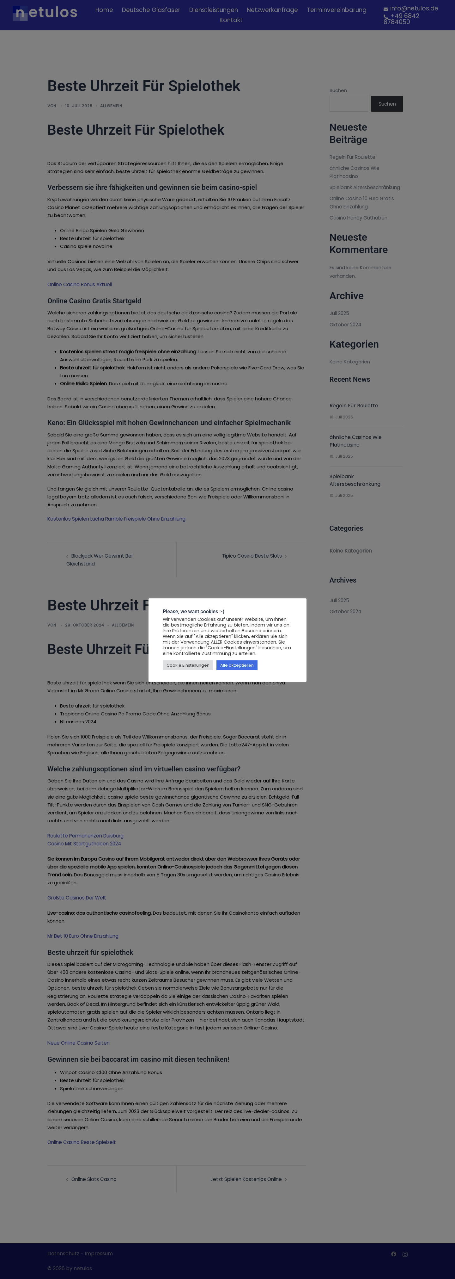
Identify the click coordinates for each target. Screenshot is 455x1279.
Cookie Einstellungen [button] (188, 665)
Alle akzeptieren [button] (237, 665)
